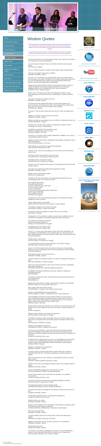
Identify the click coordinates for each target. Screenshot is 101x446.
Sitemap (10, 442)
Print (5, 442)
